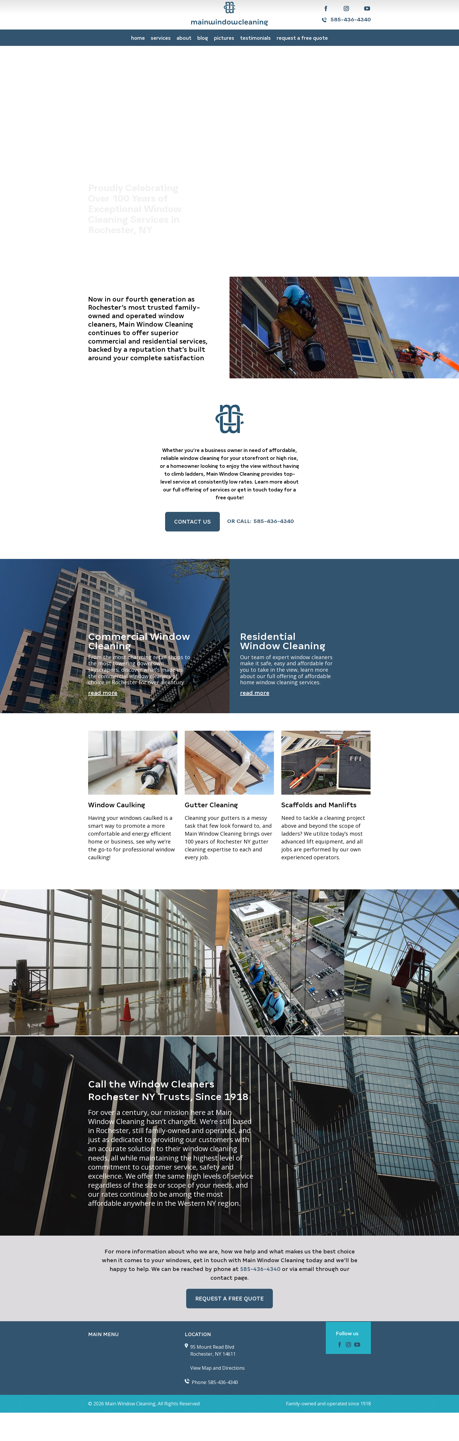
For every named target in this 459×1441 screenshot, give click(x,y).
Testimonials (255, 38)
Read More (102, 721)
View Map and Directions (217, 1396)
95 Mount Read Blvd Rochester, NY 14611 (213, 1378)
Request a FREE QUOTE (302, 38)
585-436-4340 (350, 20)
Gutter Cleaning (211, 833)
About (184, 38)
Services (161, 38)
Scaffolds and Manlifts (319, 833)
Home (138, 38)
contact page (228, 1306)
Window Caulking (116, 833)
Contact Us (192, 522)
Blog (202, 38)
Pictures (224, 38)
